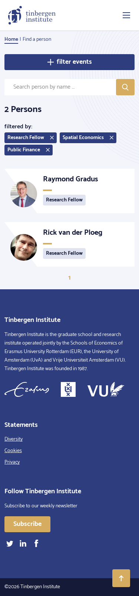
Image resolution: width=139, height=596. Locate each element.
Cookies (13, 451)
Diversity (13, 439)
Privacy (12, 462)
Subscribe (27, 524)
